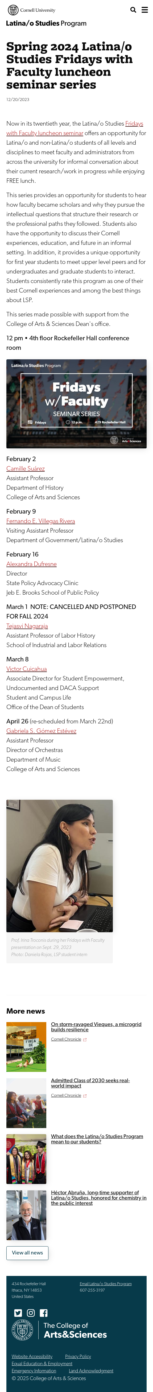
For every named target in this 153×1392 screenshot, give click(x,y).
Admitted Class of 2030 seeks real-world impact (90, 1083)
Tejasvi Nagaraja (27, 626)
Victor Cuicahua (26, 669)
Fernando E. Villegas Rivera (40, 521)
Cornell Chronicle (66, 1039)
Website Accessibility (32, 1356)
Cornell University (31, 10)
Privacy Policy (78, 1356)
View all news (27, 1253)
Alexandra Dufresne (31, 564)
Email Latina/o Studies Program (106, 1284)
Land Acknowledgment (91, 1371)
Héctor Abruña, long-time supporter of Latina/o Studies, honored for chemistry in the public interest (99, 1198)
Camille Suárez (25, 469)
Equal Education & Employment (42, 1364)
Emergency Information (34, 1371)
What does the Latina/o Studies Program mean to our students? (97, 1139)
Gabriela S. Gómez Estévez (41, 731)
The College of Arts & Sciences (75, 1330)
